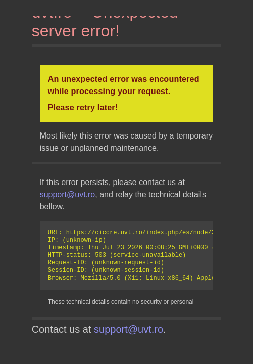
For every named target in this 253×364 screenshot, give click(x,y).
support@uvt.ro (67, 194)
